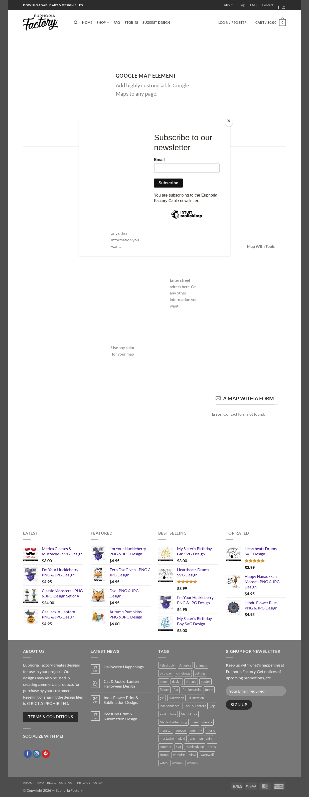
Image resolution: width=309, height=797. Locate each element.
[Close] (229, 122)
